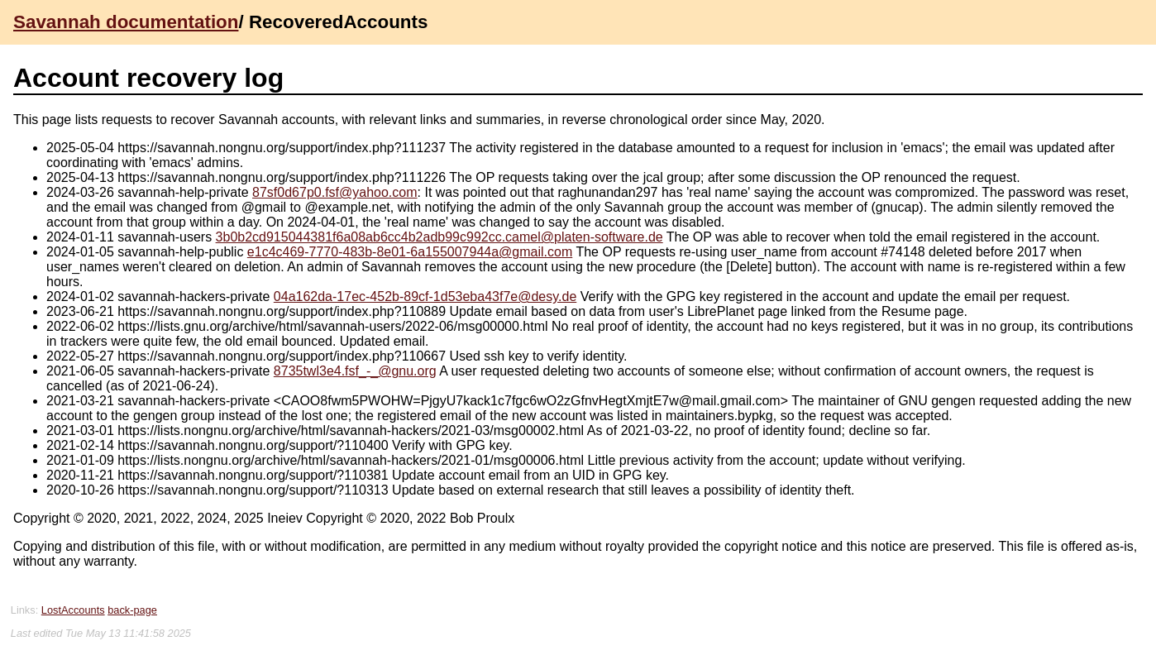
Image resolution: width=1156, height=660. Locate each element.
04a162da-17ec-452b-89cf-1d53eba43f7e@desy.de (425, 296)
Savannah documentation (125, 22)
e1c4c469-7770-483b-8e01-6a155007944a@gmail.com (409, 252)
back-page (132, 610)
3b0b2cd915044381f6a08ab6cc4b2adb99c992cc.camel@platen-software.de (439, 237)
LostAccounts (73, 610)
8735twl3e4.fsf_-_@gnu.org (355, 371)
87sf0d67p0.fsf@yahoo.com (334, 192)
